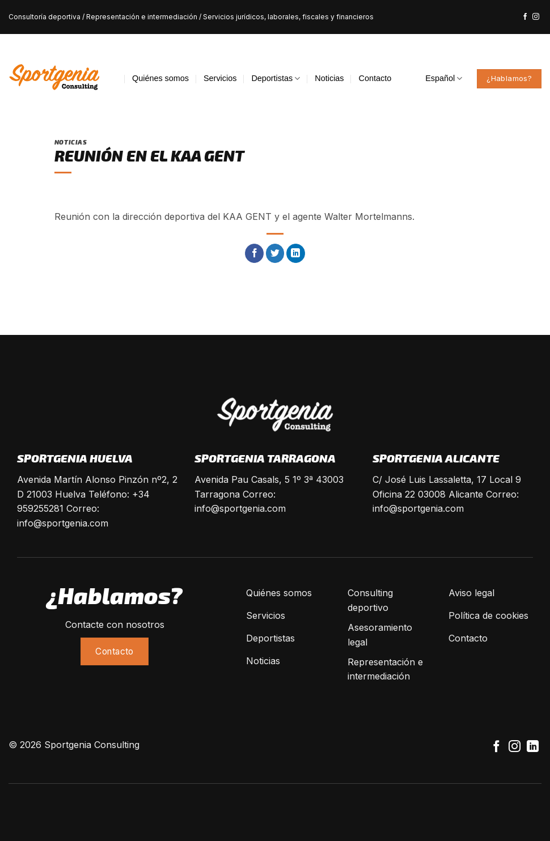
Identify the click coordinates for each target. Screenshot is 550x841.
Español (443, 78)
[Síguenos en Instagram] (535, 17)
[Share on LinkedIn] (295, 253)
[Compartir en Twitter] (275, 253)
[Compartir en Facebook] (254, 253)
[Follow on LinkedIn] (533, 747)
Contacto (375, 78)
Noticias (329, 78)
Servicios (220, 78)
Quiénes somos (160, 78)
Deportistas (275, 78)
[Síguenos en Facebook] (525, 17)
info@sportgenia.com (62, 523)
